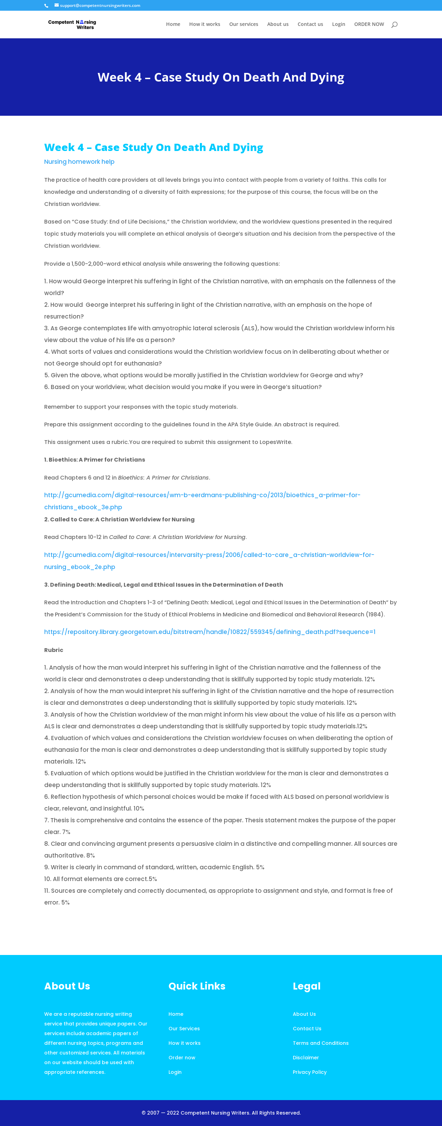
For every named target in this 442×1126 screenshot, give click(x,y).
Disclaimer (306, 1057)
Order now (182, 1057)
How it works (204, 24)
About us (278, 24)
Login (338, 24)
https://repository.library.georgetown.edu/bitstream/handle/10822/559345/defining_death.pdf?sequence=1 (210, 632)
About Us (304, 1014)
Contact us (310, 24)
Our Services (184, 1028)
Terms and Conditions (321, 1043)
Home (173, 24)
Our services (243, 24)
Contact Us (307, 1028)
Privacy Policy (310, 1072)
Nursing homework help (79, 162)
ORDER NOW (369, 24)
